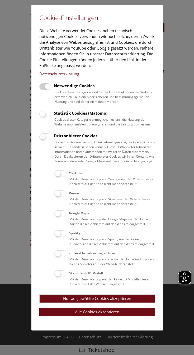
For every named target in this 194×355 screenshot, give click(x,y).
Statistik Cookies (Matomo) (80, 113)
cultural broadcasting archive (92, 253)
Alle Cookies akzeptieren (97, 311)
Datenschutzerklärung (59, 73)
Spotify (74, 233)
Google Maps (79, 213)
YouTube (76, 173)
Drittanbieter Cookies (75, 135)
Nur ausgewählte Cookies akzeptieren (97, 298)
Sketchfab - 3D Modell (86, 273)
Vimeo (74, 193)
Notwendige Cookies (74, 85)
